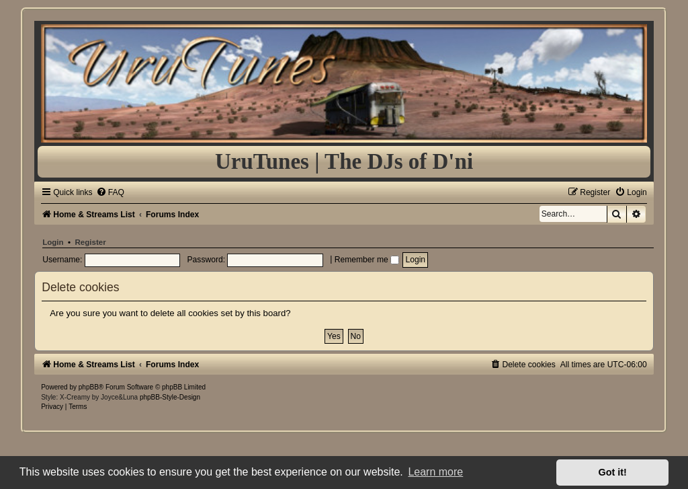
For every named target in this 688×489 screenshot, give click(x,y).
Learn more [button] (435, 472)
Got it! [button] (613, 472)
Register (90, 242)
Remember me (367, 259)
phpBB (89, 387)
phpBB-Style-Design (170, 397)
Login (52, 242)
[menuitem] (110, 192)
